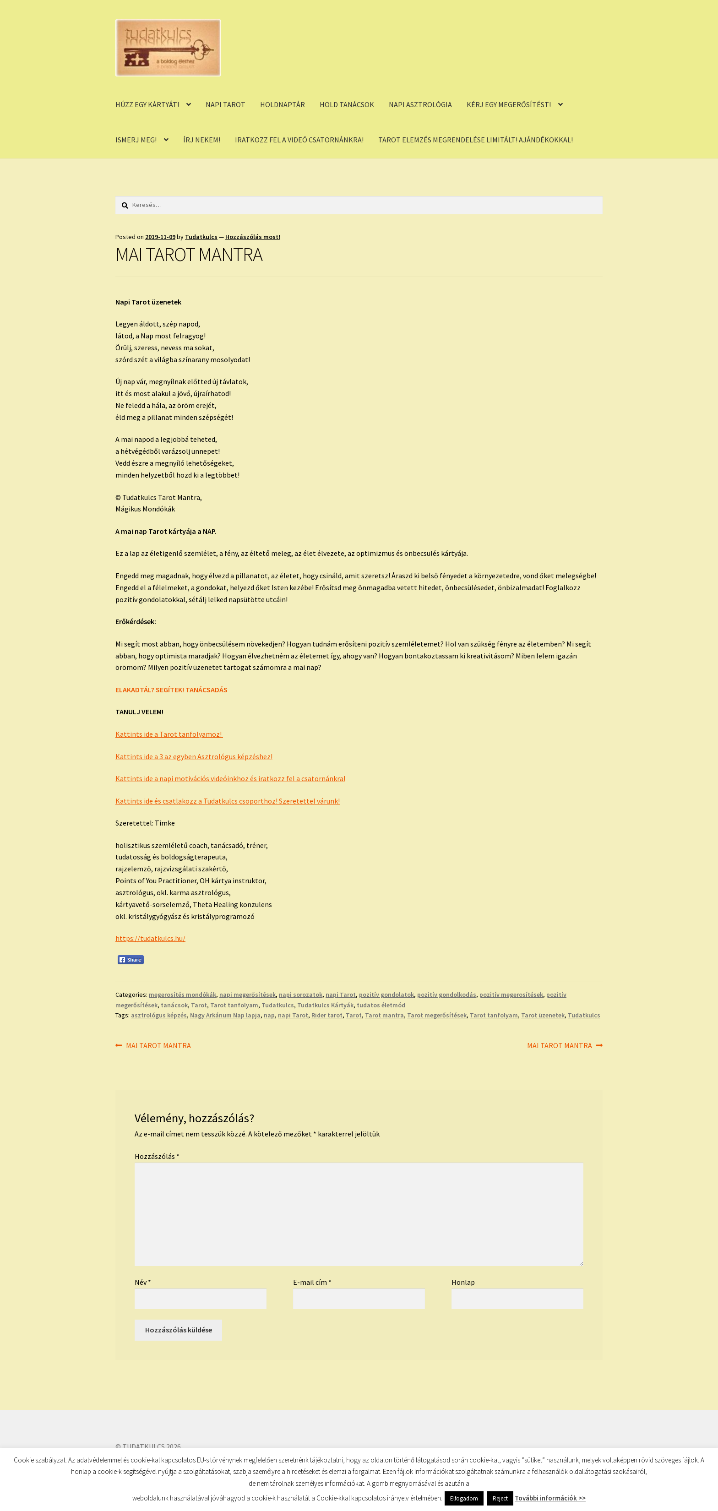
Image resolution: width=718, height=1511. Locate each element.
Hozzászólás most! (252, 237)
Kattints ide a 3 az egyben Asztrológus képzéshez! (193, 756)
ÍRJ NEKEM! (201, 139)
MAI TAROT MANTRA (158, 1046)
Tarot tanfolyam (234, 1005)
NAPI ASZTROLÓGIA (420, 104)
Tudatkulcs (201, 237)
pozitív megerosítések (511, 994)
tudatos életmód (381, 1005)
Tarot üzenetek (543, 1015)
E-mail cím (312, 1282)
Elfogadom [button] (464, 1498)
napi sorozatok (300, 994)
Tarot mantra (384, 1015)
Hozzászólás (157, 1156)
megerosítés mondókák (182, 994)
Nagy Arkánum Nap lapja (225, 1015)
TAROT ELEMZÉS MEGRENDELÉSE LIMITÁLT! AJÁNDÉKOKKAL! (475, 139)
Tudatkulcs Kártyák (325, 1005)
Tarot (199, 1005)
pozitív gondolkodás (446, 994)
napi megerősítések (247, 994)
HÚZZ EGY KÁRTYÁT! (147, 104)
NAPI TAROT (225, 104)
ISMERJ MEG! (136, 139)
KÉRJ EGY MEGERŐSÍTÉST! (509, 104)
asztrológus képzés (159, 1015)
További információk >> (550, 1498)
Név (143, 1282)
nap (269, 1015)
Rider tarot (327, 1015)
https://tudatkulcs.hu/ (150, 938)
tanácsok (174, 1005)
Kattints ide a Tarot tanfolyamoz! (169, 734)
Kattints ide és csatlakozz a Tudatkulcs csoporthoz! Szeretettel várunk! (227, 800)
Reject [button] (500, 1498)
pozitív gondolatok (386, 994)
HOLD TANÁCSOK (347, 104)
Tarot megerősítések (437, 1015)
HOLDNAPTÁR (282, 104)
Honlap (463, 1282)
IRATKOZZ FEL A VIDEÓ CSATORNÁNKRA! (299, 139)
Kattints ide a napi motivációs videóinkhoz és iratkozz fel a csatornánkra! (230, 778)
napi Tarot (341, 994)
